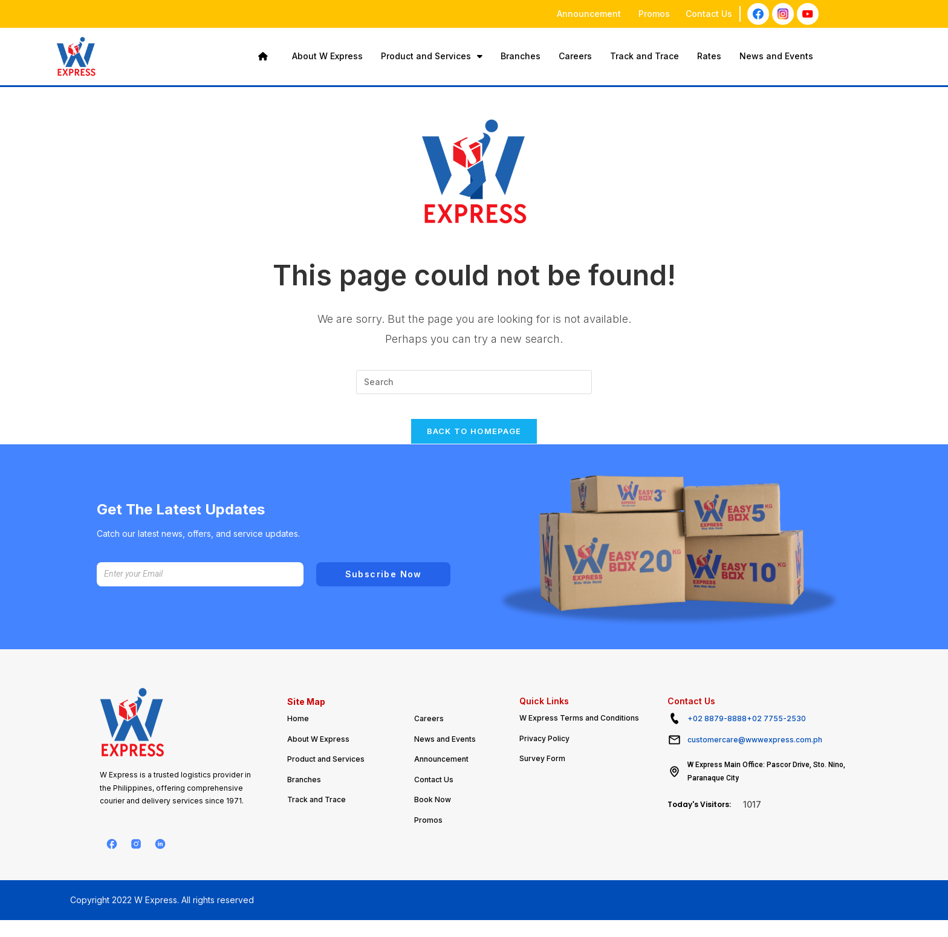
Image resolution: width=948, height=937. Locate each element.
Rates (709, 56)
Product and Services (431, 56)
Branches (521, 56)
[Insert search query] (474, 382)
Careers (575, 56)
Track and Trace (644, 56)
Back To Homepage (474, 443)
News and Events (776, 56)
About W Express (327, 56)
